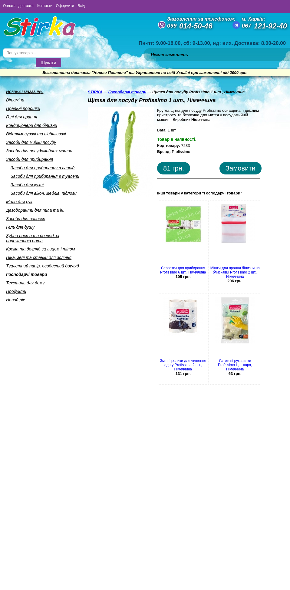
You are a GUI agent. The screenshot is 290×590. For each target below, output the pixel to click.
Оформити (65, 6)
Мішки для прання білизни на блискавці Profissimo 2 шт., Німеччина (235, 272)
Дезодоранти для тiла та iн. (35, 210)
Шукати (48, 62)
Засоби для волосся (25, 218)
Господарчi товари (26, 274)
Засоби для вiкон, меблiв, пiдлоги (44, 193)
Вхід (81, 6)
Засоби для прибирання (29, 159)
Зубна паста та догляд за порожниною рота (32, 238)
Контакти (44, 6)
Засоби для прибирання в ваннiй (42, 167)
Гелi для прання (21, 116)
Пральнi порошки (23, 108)
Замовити (240, 168)
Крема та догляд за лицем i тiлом (40, 249)
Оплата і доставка (18, 6)
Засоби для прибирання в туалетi (45, 176)
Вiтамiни (15, 100)
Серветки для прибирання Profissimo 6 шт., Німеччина (183, 270)
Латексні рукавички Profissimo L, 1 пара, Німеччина (235, 365)
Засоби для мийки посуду (31, 142)
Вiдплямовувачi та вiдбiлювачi (36, 133)
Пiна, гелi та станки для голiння (38, 257)
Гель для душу (20, 227)
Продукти (16, 291)
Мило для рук (19, 201)
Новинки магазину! (24, 91)
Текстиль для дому (25, 282)
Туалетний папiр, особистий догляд (42, 266)
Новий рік (15, 299)
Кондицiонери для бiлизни (31, 125)
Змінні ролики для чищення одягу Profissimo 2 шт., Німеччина (183, 365)
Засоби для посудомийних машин (39, 150)
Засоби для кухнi (27, 184)
